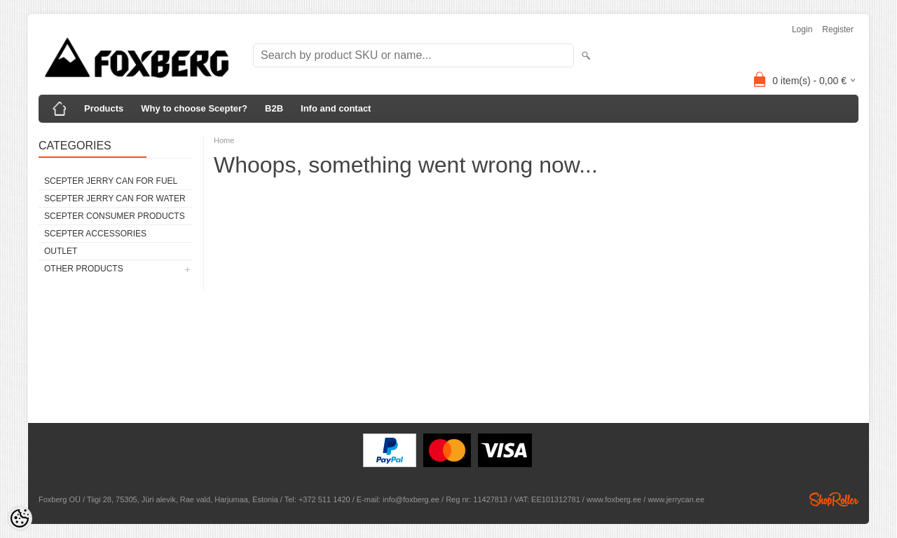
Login (802, 29)
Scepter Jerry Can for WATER (115, 198)
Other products (83, 269)
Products (103, 108)
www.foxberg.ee (614, 499)
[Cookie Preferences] (19, 518)
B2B (274, 108)
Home (224, 140)
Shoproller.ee (833, 499)
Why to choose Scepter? (194, 108)
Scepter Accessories (95, 233)
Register (838, 29)
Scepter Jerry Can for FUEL (110, 181)
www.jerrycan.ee (676, 499)
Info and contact (336, 108)
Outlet (60, 251)
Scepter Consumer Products (114, 216)
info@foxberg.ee (411, 499)
